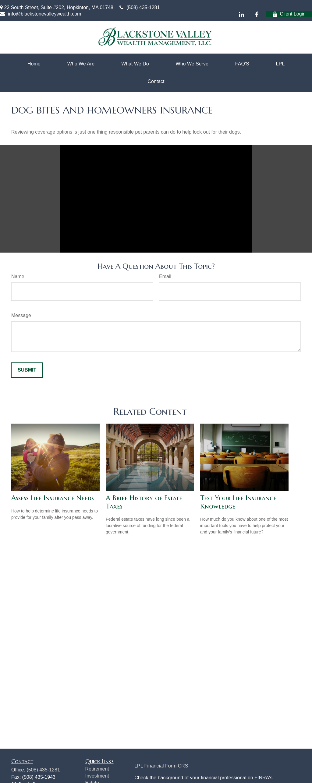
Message (21, 315)
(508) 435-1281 (139, 7)
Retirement (97, 768)
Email (165, 276)
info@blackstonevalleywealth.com (40, 13)
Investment (97, 775)
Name (17, 276)
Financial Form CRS (166, 765)
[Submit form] (27, 370)
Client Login (289, 14)
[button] (34, 64)
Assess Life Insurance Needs (52, 498)
